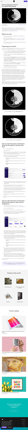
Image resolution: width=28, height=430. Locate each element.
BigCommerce (11, 206)
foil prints (14, 27)
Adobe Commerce (17, 206)
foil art (24, 206)
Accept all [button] (4, 427)
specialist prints (13, 262)
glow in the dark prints (18, 263)
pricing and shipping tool (8, 43)
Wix (18, 205)
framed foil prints (14, 30)
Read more (7, 425)
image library (15, 186)
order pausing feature (15, 255)
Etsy (16, 205)
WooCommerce (6, 206)
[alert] (7, 424)
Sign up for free (14, 410)
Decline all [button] (9, 427)
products (22, 24)
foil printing (16, 49)
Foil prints (5, 50)
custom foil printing (19, 29)
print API (17, 258)
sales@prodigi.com (5, 259)
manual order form (19, 38)
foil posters (8, 30)
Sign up (26, 1)
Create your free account (8, 35)
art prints (6, 51)
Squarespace (21, 205)
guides (25, 24)
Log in (5, 148)
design (19, 24)
